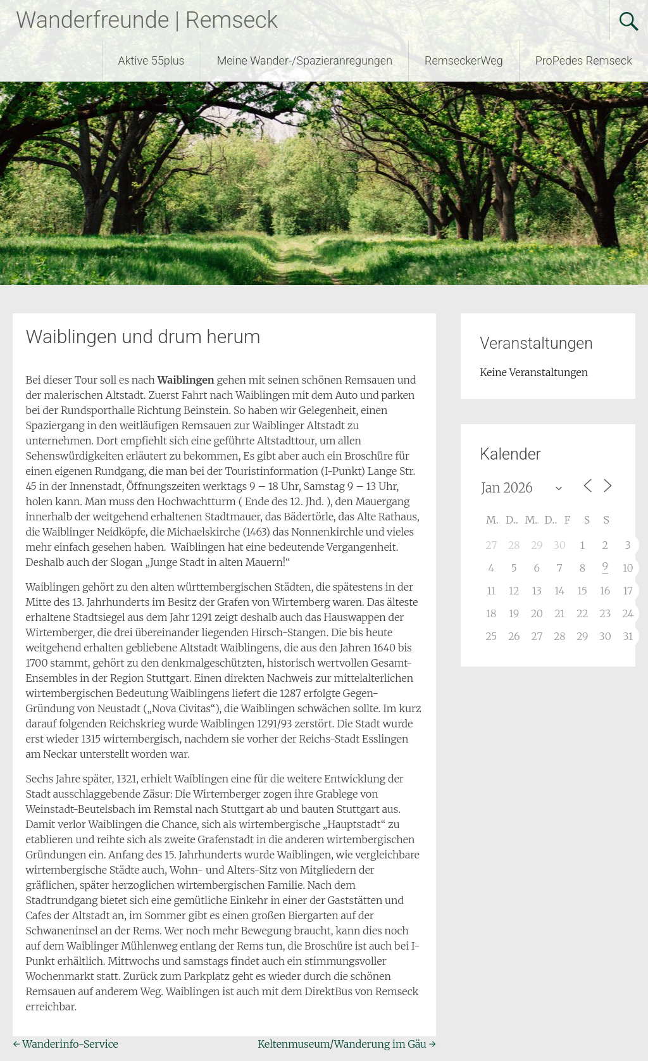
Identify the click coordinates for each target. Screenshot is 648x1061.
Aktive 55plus (151, 60)
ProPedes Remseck (583, 60)
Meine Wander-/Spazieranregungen (304, 60)
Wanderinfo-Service (65, 1044)
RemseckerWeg (464, 60)
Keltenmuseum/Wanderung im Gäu (347, 1044)
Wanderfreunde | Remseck (147, 20)
